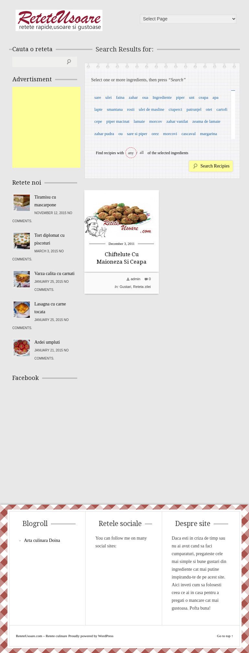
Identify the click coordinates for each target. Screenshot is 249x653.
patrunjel (193, 109)
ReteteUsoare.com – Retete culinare (59, 20)
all (142, 152)
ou (120, 133)
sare (97, 97)
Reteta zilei (142, 287)
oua (145, 97)
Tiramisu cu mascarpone (45, 201)
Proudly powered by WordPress (90, 636)
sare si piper (137, 133)
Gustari (125, 287)
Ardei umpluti (47, 342)
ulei (108, 97)
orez (155, 133)
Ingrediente (162, 97)
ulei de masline (151, 109)
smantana (115, 109)
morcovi (170, 133)
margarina (208, 133)
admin (135, 279)
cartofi (221, 109)
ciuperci (175, 109)
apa (216, 97)
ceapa (203, 97)
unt (192, 97)
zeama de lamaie (206, 121)
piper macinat (117, 121)
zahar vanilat (177, 121)
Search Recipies (215, 166)
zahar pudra (104, 133)
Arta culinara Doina (42, 540)
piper (180, 97)
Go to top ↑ (225, 636)
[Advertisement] (61, 127)
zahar (133, 97)
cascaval (189, 133)
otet (209, 109)
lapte (98, 109)
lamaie (139, 121)
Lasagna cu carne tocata (50, 308)
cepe (98, 121)
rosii (131, 109)
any (131, 153)
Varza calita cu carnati (54, 273)
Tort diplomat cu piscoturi (49, 239)
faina (120, 97)
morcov (155, 121)
